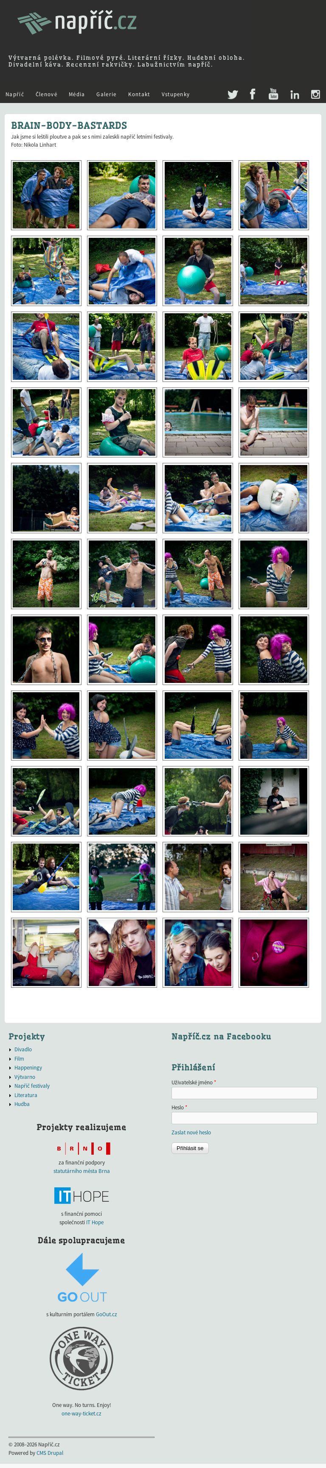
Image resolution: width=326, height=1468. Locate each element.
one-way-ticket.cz (81, 1413)
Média (77, 94)
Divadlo (23, 1049)
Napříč (15, 94)
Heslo (179, 1107)
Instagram (315, 94)
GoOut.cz (106, 1314)
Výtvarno (24, 1077)
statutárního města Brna (81, 1171)
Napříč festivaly (32, 1085)
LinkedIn (294, 94)
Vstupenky (176, 94)
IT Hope (95, 1222)
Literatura (25, 1095)
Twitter (232, 90)
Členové (46, 94)
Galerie (106, 94)
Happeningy (28, 1067)
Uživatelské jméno (193, 1082)
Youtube (273, 94)
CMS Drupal (50, 1453)
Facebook (253, 94)
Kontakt (139, 94)
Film (19, 1058)
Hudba (22, 1104)
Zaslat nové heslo (191, 1132)
